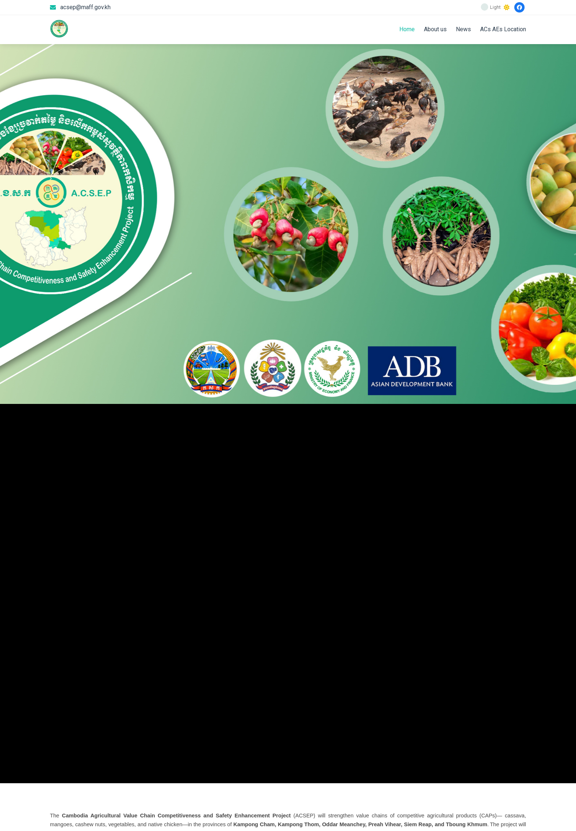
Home (407, 29)
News (463, 29)
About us (435, 29)
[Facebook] (519, 7)
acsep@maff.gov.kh (85, 7)
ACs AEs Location (503, 29)
